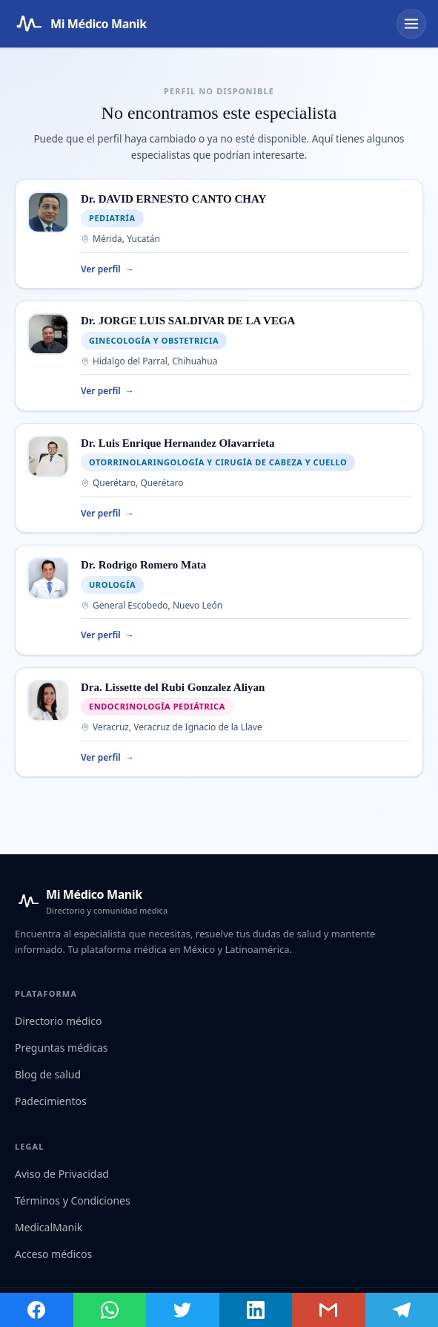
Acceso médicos (53, 1254)
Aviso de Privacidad (62, 1174)
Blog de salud (48, 1074)
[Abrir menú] (411, 24)
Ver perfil (107, 269)
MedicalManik (48, 1227)
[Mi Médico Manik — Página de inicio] (79, 24)
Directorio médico (58, 1021)
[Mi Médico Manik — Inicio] (91, 901)
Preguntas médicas (61, 1048)
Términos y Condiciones (72, 1200)
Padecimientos (51, 1101)
